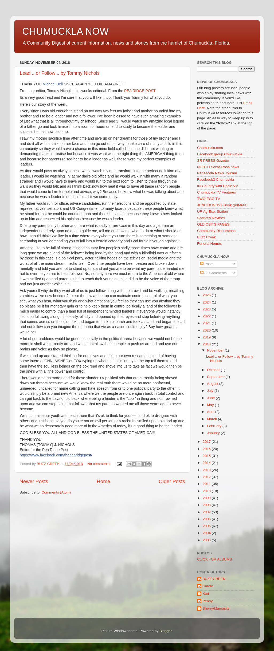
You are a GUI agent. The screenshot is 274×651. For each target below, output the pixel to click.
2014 (207, 463)
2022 (207, 316)
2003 (207, 540)
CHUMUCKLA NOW (65, 31)
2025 (207, 295)
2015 (207, 456)
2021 (207, 323)
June (211, 398)
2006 (207, 519)
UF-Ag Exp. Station (212, 212)
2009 (207, 498)
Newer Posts (33, 481)
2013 (207, 470)
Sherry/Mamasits (215, 608)
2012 (207, 477)
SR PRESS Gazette (213, 161)
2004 (207, 533)
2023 (207, 309)
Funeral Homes (209, 244)
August (213, 384)
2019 (207, 337)
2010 (207, 491)
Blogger (165, 631)
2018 (207, 344)
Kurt (205, 593)
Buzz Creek (206, 237)
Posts (207, 264)
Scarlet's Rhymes (211, 218)
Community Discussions (216, 231)
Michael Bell (52, 84)
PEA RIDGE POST (139, 91)
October (214, 370)
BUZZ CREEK (213, 579)
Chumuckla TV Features (216, 192)
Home (103, 481)
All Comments (213, 273)
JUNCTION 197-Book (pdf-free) (222, 205)
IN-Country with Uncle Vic (217, 186)
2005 (207, 526)
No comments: (99, 464)
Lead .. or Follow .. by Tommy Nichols (60, 73)
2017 (207, 442)
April (211, 412)
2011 (207, 484)
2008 (207, 505)
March (212, 419)
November (216, 350)
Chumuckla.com (210, 148)
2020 (207, 330)
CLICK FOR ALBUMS (214, 559)
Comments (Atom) (56, 492)
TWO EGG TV (208, 199)
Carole (207, 586)
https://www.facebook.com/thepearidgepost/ (56, 455)
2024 (207, 302)
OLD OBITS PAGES (213, 224)
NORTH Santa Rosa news (218, 167)
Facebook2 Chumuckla (215, 179)
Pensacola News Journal (217, 173)
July (210, 391)
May (211, 405)
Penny (207, 601)
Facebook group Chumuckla (219, 154)
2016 (207, 449)
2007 (207, 512)
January (214, 433)
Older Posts (172, 481)
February (214, 426)
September (216, 377)
